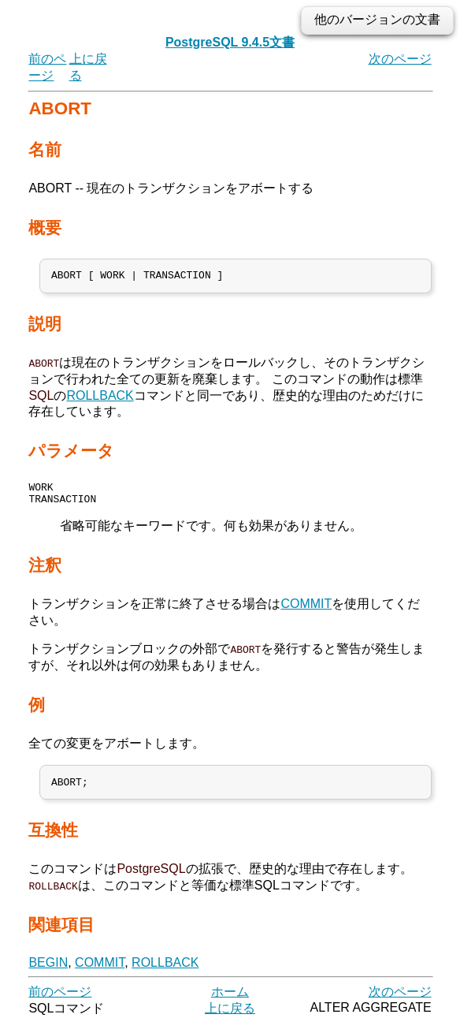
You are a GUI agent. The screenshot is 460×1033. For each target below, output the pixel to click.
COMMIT (306, 610)
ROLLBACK (99, 398)
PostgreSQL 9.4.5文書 (230, 42)
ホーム (230, 1001)
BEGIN (48, 972)
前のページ (59, 1001)
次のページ (400, 58)
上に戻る (230, 1017)
